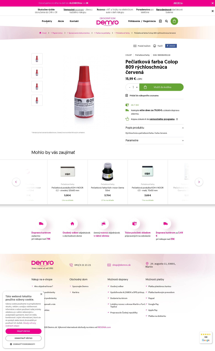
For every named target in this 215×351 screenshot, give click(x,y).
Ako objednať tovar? (43, 286)
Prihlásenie (134, 21)
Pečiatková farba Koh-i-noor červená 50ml (27, 189)
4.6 (205, 339)
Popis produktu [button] (135, 128)
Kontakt (74, 21)
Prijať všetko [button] (23, 331)
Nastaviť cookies (41, 310)
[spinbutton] (132, 87)
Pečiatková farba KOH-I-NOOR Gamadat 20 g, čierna (188, 189)
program (74, 10)
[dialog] (23, 319)
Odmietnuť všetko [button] (23, 338)
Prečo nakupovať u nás (44, 304)
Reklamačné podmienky (45, 298)
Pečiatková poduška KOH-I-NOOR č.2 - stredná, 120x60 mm (67, 189)
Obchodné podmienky (44, 292)
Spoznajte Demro (80, 286)
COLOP (129, 55)
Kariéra (75, 292)
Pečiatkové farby (142, 55)
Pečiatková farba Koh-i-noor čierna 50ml (107, 189)
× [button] (41, 294)
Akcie (61, 21)
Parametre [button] (132, 140)
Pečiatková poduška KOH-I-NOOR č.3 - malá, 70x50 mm (147, 189)
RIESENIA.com (104, 327)
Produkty (47, 21)
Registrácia (149, 21)
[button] (23, 344)
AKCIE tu (178, 3)
